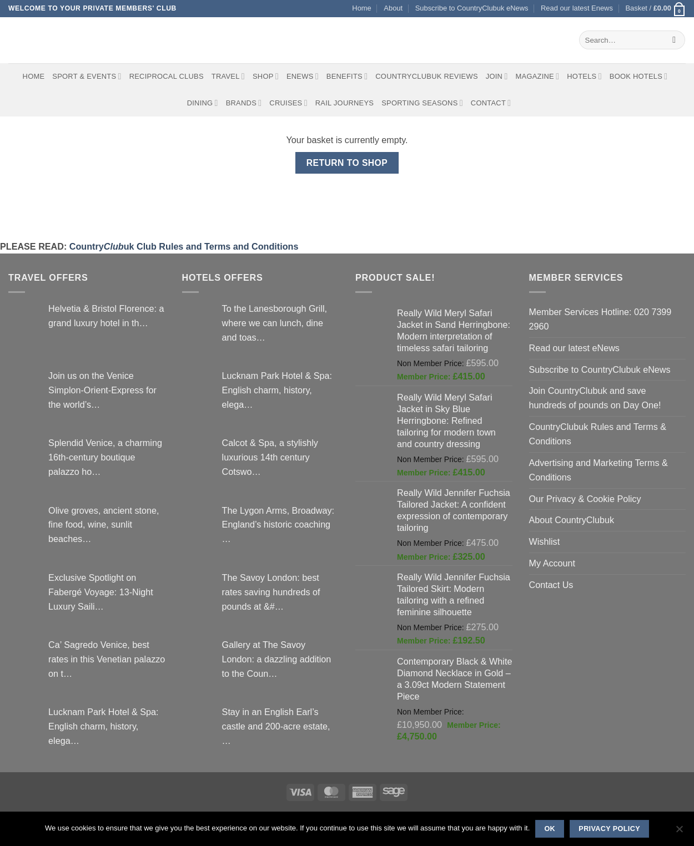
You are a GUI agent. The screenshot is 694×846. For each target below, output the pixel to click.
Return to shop (347, 163)
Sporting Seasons (422, 103)
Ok (549, 829)
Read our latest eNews (574, 348)
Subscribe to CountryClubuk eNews (472, 8)
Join (497, 76)
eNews (302, 76)
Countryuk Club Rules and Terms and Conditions (184, 246)
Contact (491, 103)
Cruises (288, 103)
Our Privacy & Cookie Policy (585, 499)
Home (361, 8)
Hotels (584, 76)
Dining (202, 103)
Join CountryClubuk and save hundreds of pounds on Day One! (595, 398)
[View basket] (655, 8)
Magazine (538, 76)
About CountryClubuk (572, 520)
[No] (679, 832)
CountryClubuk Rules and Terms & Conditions (598, 434)
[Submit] (674, 40)
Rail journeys (344, 103)
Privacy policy (609, 829)
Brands (244, 103)
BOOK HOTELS (639, 76)
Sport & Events (86, 76)
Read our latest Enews (577, 8)
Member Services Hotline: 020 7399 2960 (600, 319)
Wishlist (544, 541)
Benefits (347, 76)
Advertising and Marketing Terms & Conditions (598, 470)
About (393, 8)
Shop (266, 76)
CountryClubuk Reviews (426, 76)
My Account (552, 563)
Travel (228, 76)
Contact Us (551, 585)
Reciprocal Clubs (166, 76)
